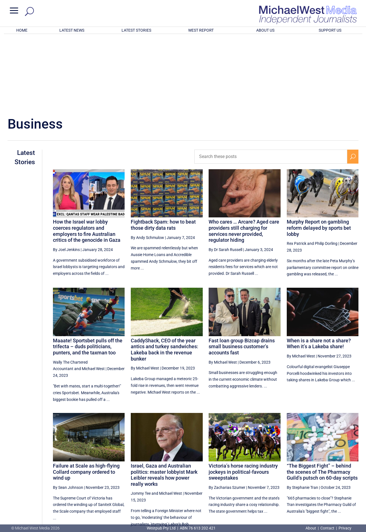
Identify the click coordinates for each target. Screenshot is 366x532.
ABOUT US (265, 30)
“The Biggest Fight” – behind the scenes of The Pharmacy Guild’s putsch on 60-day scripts (322, 398)
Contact (327, 528)
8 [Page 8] (315, 475)
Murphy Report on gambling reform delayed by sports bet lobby (319, 154)
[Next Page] (353, 475)
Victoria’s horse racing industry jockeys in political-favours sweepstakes (243, 398)
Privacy (345, 528)
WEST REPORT (201, 30)
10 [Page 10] (340, 475)
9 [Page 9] (327, 475)
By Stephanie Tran (302, 414)
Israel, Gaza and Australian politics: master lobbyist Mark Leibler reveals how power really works (164, 401)
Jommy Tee (141, 420)
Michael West (93, 295)
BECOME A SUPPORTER (337, 495)
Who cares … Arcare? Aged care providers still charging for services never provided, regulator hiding (244, 157)
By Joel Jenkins (66, 176)
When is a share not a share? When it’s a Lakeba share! (319, 270)
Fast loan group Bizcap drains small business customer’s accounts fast (242, 273)
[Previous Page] (279, 475)
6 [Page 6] (291, 475)
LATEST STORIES (136, 30)
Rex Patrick (296, 170)
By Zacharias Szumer (227, 414)
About (311, 528)
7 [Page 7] (303, 475)
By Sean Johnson (68, 414)
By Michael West (145, 294)
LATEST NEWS (71, 30)
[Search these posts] (270, 83)
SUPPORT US (330, 30)
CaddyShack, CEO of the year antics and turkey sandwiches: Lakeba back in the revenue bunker (164, 276)
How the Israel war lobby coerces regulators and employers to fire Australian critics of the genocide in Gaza (86, 157)
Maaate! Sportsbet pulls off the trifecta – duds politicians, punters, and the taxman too (87, 273)
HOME (21, 30)
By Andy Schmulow (147, 164)
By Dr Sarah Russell (225, 176)
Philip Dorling (326, 170)
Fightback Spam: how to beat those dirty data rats (163, 151)
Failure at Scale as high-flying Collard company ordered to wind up (86, 398)
